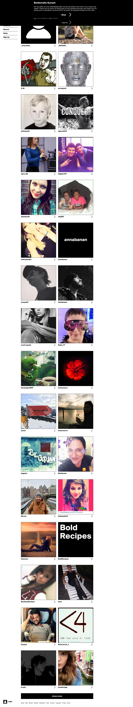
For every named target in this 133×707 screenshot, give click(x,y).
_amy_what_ (25, 46)
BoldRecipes (63, 559)
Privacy (64, 703)
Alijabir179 (62, 174)
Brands (31, 703)
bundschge (62, 687)
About (22, 703)
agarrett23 (62, 131)
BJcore (23, 516)
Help (26, 703)
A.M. (23, 88)
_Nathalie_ (62, 46)
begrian (24, 473)
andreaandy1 (26, 259)
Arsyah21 (24, 302)
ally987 (61, 217)
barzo (23, 431)
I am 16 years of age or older (47, 18)
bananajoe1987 (27, 388)
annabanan (62, 259)
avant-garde (26, 345)
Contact (52, 703)
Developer (42, 703)
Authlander (62, 302)
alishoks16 (25, 217)
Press (47, 703)
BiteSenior (62, 473)
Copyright (58, 703)
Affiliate (36, 703)
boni (60, 602)
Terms (68, 703)
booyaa (24, 644)
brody (23, 687)
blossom (24, 559)
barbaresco (63, 388)
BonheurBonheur (28, 602)
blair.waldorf (63, 516)
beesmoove (63, 431)
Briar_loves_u (63, 644)
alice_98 (24, 174)
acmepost (62, 88)
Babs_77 (61, 345)
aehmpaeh (25, 131)
